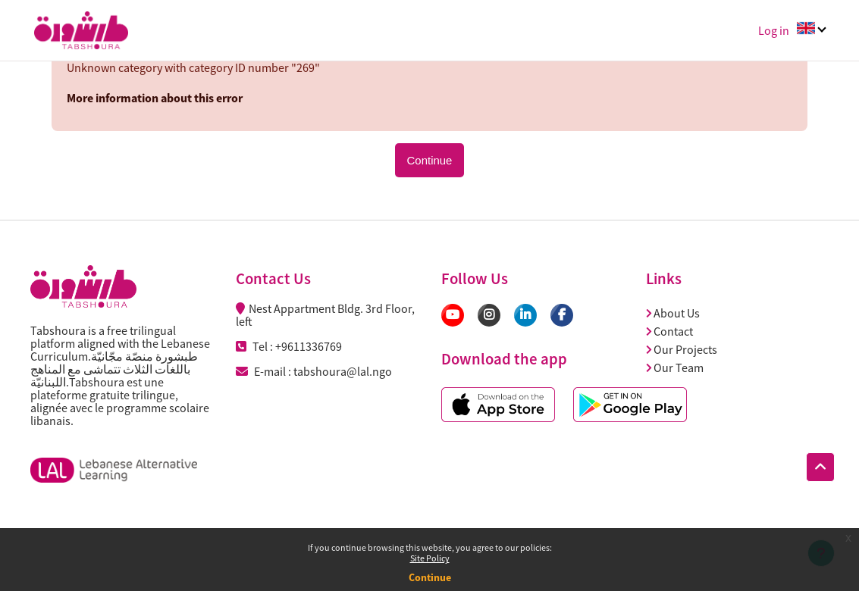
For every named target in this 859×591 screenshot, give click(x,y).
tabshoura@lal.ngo (342, 371)
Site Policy (430, 558)
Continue (430, 577)
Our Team (675, 367)
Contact (669, 331)
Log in (773, 30)
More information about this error (155, 97)
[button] (820, 467)
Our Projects (681, 349)
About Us (673, 313)
